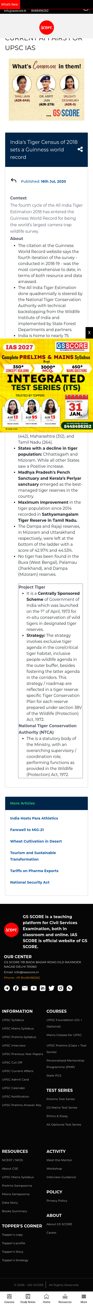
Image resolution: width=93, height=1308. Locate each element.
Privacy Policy (57, 1200)
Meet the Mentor (59, 1160)
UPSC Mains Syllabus (18, 1028)
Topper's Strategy (15, 1260)
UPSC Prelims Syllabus (19, 1037)
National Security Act (30, 882)
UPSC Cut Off (12, 1062)
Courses (9, 1299)
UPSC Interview (14, 1045)
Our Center (18, 956)
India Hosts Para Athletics (34, 818)
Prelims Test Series (61, 1099)
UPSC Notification (15, 1096)
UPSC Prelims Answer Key (21, 1105)
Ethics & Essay (57, 1116)
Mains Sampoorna (16, 1194)
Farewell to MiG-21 (27, 830)
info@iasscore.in (15, 11)
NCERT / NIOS (12, 1160)
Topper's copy (12, 1234)
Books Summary (14, 1211)
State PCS (54, 1075)
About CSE (10, 1168)
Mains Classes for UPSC (64, 1035)
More (84, 1299)
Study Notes (27, 1299)
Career (52, 1232)
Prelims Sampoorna (17, 1185)
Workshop (54, 1168)
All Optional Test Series (64, 1124)
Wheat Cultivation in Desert (36, 841)
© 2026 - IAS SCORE (29, 1285)
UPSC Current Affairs (17, 1071)
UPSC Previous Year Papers (22, 1054)
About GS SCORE (59, 1224)
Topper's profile (13, 1243)
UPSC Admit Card (15, 1079)
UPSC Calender (13, 1088)
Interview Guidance (61, 1177)
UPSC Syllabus (13, 1020)
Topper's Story (12, 1251)
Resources (65, 1299)
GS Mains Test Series (62, 1107)
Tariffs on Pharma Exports (34, 871)
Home (46, 1299)
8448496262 (40, 11)
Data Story (10, 1202)
